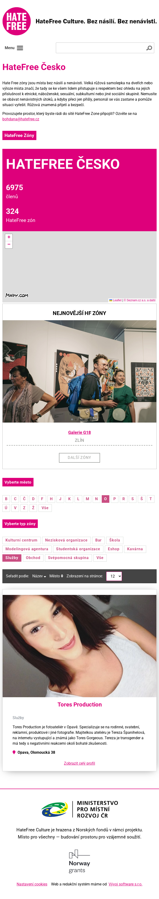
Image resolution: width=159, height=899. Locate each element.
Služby (11, 557)
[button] (8, 237)
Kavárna (135, 549)
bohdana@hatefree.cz (20, 119)
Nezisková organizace (66, 540)
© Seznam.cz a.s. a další (139, 300)
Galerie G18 (79, 432)
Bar (98, 540)
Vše (45, 508)
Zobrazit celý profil (79, 763)
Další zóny (80, 457)
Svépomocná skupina (68, 557)
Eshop (114, 549)
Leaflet (115, 300)
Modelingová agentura (26, 549)
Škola (114, 540)
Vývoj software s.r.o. (125, 884)
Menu (14, 48)
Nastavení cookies (32, 884)
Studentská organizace (78, 549)
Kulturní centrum (21, 540)
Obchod (33, 557)
